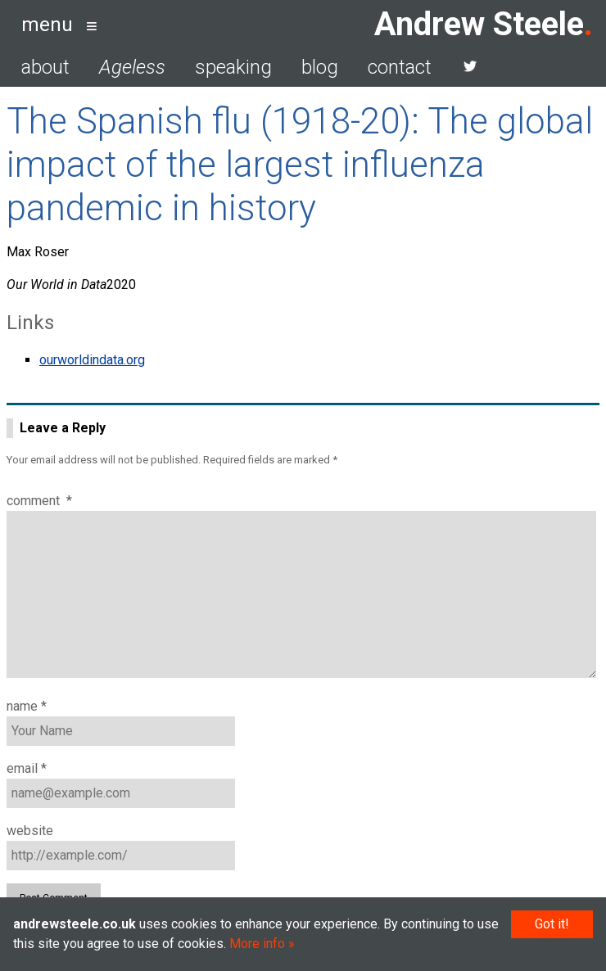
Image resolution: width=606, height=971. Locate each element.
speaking (233, 67)
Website (30, 830)
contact (400, 67)
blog (319, 67)
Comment (39, 500)
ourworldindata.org (92, 360)
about (45, 67)
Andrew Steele (479, 24)
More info (257, 943)
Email (27, 768)
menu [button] (47, 24)
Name (27, 706)
